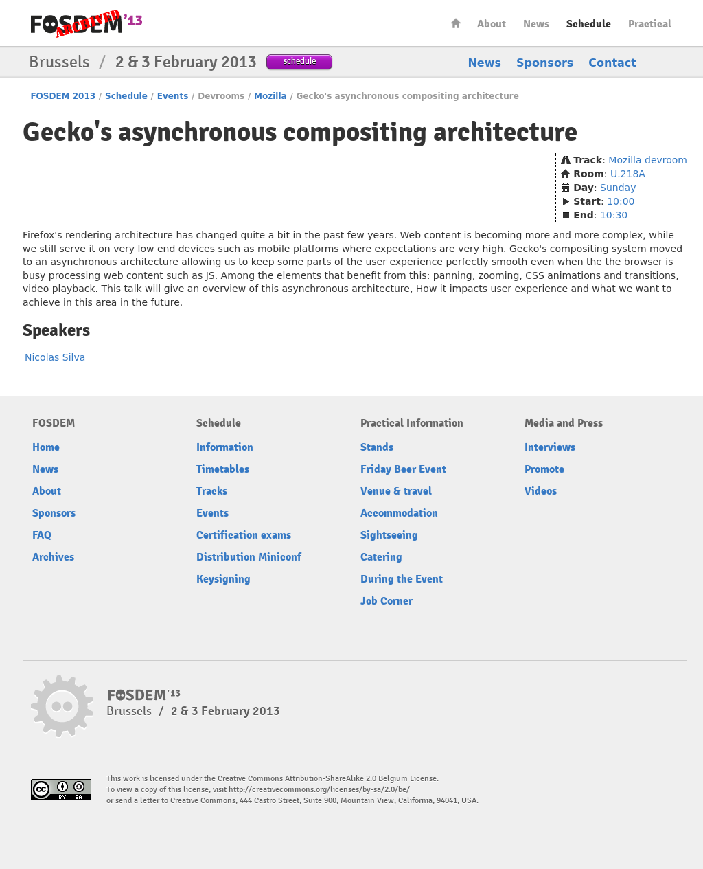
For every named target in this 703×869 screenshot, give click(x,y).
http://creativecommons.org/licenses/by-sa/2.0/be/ (319, 790)
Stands (376, 447)
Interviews (550, 447)
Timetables (222, 469)
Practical (649, 24)
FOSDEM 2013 (62, 96)
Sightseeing (389, 535)
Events (173, 96)
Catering (381, 557)
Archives (53, 557)
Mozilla (270, 96)
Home (455, 23)
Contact (612, 62)
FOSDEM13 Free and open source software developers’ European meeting (86, 24)
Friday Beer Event (403, 469)
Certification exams (243, 535)
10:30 (613, 215)
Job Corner (386, 601)
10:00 (620, 201)
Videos (541, 491)
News (536, 24)
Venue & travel (396, 491)
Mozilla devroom (647, 160)
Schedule (588, 24)
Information (224, 447)
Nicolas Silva (55, 357)
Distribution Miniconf (248, 557)
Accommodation (399, 513)
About (491, 24)
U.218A (627, 173)
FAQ (41, 535)
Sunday (618, 187)
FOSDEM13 (144, 695)
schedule (300, 61)
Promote (544, 469)
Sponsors (544, 62)
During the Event (401, 579)
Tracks (211, 491)
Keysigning (223, 579)
